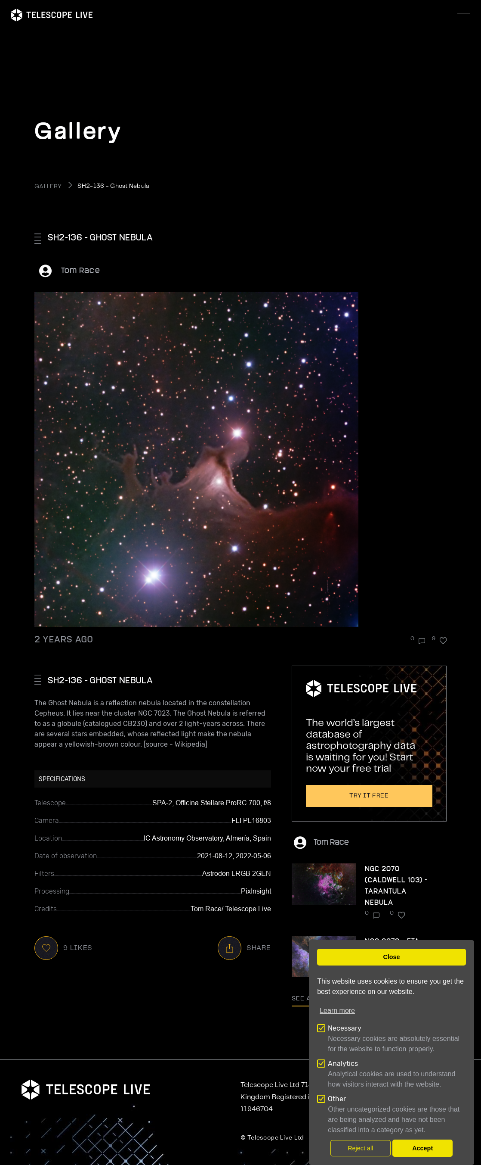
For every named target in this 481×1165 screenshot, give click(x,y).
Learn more (337, 1010)
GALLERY (48, 187)
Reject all (360, 1148)
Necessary (344, 1028)
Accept (422, 1148)
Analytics (343, 1063)
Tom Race (80, 270)
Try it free (369, 796)
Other (337, 1099)
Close (391, 956)
